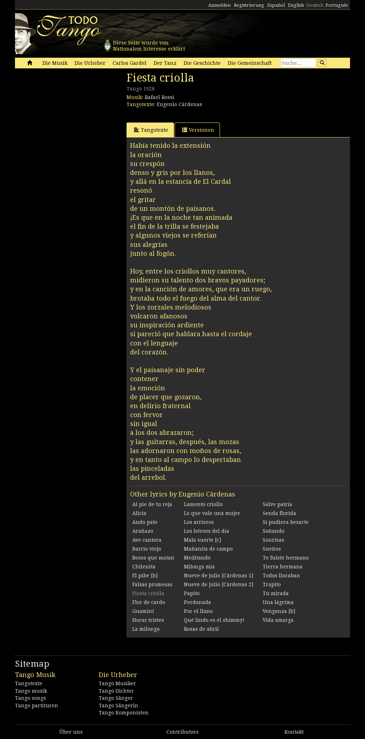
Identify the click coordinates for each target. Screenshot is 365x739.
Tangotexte (151, 130)
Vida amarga (278, 620)
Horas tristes (148, 620)
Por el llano (198, 611)
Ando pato (145, 522)
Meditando (197, 558)
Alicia (139, 513)
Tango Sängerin (118, 705)
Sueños (272, 549)
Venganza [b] (279, 611)
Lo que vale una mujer (212, 513)
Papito (192, 593)
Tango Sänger (116, 698)
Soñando (273, 531)
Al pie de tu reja (152, 504)
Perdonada (197, 602)
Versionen (198, 130)
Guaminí (143, 611)
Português (336, 5)
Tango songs (30, 698)
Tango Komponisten (124, 712)
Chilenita (143, 566)
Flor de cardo (148, 602)
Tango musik (31, 691)
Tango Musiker (117, 683)
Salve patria (277, 504)
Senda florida (279, 513)
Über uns (71, 732)
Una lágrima (278, 602)
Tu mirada (276, 593)
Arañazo (142, 531)
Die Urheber (90, 63)
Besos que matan (153, 558)
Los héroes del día (206, 531)
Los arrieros (199, 522)
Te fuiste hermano (286, 558)
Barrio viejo (146, 549)
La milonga (146, 629)
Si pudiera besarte (286, 522)
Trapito (272, 584)
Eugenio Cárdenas (179, 104)
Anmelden (219, 5)
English (296, 5)
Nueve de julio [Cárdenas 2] (218, 584)
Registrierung (249, 5)
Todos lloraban (281, 575)
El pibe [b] (145, 575)
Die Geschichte (202, 63)
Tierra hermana (283, 566)
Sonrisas (273, 540)
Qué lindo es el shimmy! (214, 620)
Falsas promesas (152, 584)
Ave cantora (146, 540)
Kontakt (294, 732)
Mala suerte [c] (202, 540)
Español (276, 5)
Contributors (182, 732)
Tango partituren (36, 705)
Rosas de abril (201, 629)
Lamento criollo (203, 504)
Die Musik (54, 63)
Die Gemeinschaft (250, 63)
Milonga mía (199, 566)
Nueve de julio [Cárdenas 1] (218, 575)
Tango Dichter (116, 691)
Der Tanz (165, 63)
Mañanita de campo (208, 549)
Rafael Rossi (159, 97)
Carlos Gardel (129, 63)
